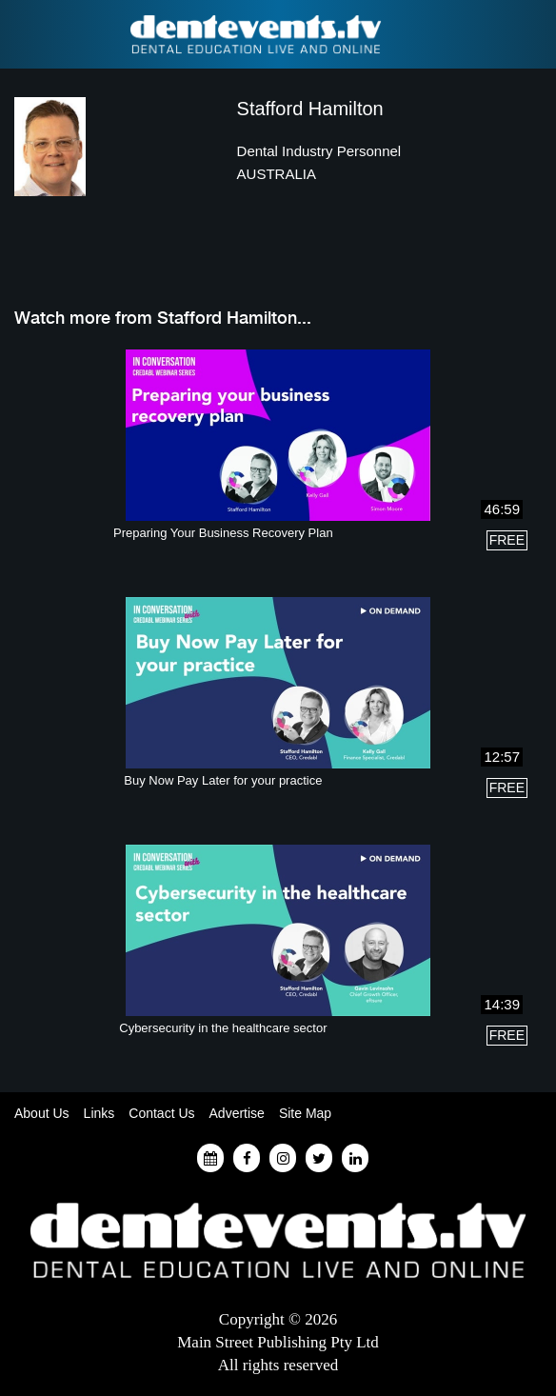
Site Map (305, 1113)
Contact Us (161, 1113)
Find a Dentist (25, 34)
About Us (42, 1113)
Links (99, 1113)
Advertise (237, 1113)
